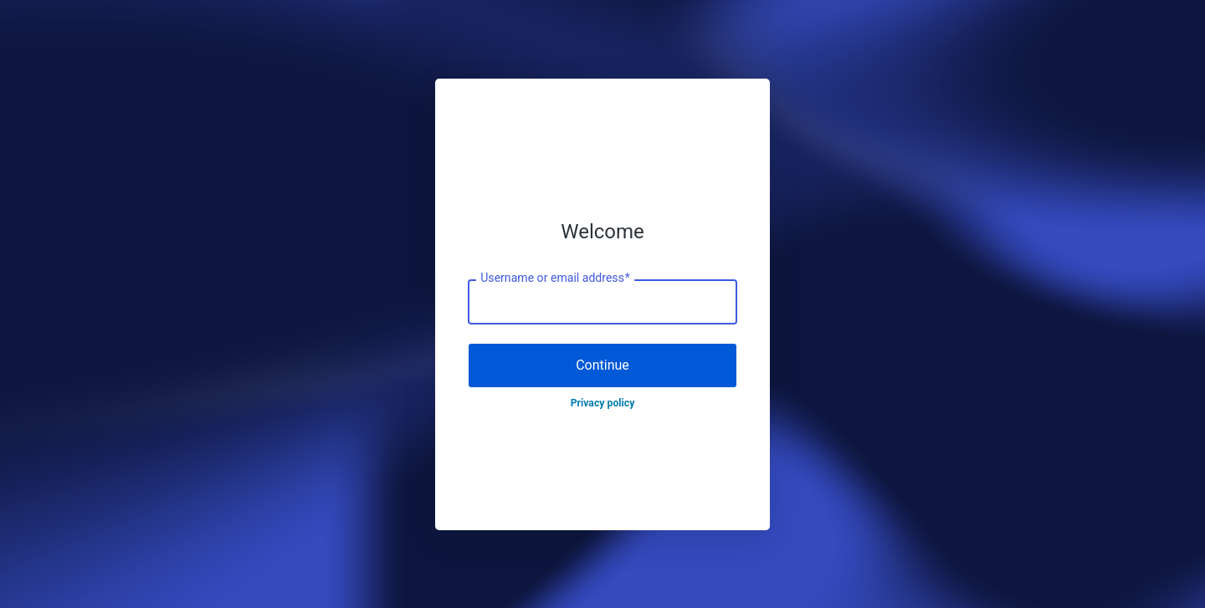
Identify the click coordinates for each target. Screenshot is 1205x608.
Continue (602, 365)
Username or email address (555, 278)
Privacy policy (603, 403)
